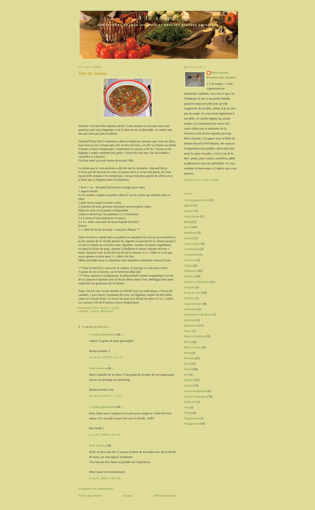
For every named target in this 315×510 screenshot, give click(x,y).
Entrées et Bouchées (196, 282)
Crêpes (188, 265)
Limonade (190, 309)
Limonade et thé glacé (198, 314)
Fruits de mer (192, 292)
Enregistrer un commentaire (95, 488)
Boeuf (95, 311)
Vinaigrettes (191, 423)
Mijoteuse (107, 311)
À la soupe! (159, 17)
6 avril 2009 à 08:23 (105, 478)
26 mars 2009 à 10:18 (106, 357)
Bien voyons (97, 368)
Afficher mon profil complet (201, 180)
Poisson (189, 358)
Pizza (187, 353)
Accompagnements (196, 200)
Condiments (191, 249)
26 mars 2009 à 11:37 (105, 395)
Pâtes (187, 342)
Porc (187, 363)
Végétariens (191, 418)
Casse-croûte (192, 243)
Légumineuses (193, 303)
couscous (190, 260)
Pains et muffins (194, 336)
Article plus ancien (165, 495)
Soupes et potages (195, 396)
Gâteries (189, 298)
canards (189, 238)
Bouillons (190, 232)
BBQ (187, 222)
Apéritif (189, 211)
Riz (186, 374)
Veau (187, 413)
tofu (186, 407)
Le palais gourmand (101, 334)
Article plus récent (89, 495)
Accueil (127, 495)
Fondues (189, 287)
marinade (190, 320)
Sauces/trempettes (195, 391)
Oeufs (187, 331)
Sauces (188, 385)
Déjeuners (190, 271)
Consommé (191, 254)
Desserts (189, 276)
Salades (189, 380)
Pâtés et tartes (192, 347)
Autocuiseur (191, 216)
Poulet (188, 369)
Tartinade (190, 401)
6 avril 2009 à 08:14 (105, 434)
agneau (188, 205)
